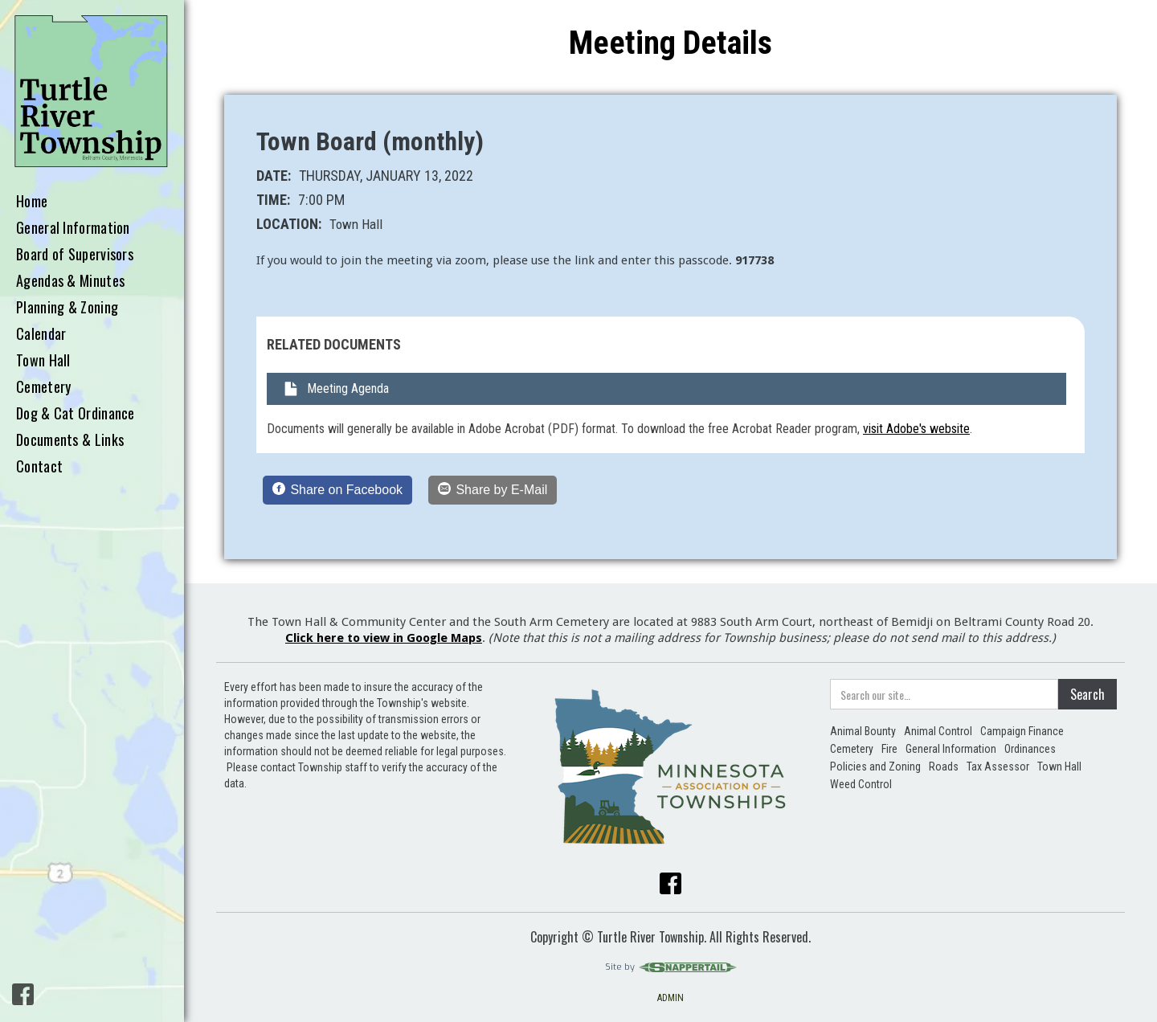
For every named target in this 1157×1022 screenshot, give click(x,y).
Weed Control (861, 784)
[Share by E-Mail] (492, 490)
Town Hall (43, 360)
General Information (73, 228)
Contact (39, 466)
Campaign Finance (1022, 731)
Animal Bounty (863, 731)
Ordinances (1030, 748)
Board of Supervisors (74, 254)
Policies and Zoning (875, 766)
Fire (889, 748)
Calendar (41, 334)
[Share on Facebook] (337, 490)
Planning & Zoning (67, 307)
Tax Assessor (998, 766)
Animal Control (938, 731)
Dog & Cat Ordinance (75, 413)
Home (31, 201)
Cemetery (43, 387)
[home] (92, 92)
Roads (944, 766)
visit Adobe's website (916, 428)
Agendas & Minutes (70, 281)
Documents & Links (70, 440)
